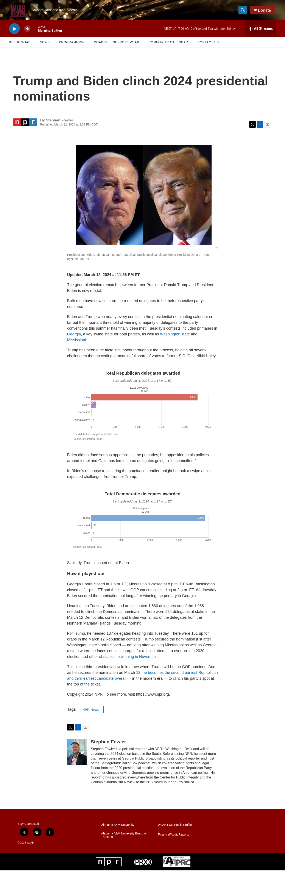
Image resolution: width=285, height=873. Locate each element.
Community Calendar (168, 45)
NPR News (91, 712)
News (45, 45)
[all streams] (260, 31)
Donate (265, 11)
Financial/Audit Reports (173, 837)
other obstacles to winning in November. (123, 659)
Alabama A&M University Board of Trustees (124, 837)
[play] (14, 31)
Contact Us (208, 45)
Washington (170, 337)
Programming (72, 45)
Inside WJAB (20, 45)
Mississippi (76, 342)
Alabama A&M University (117, 827)
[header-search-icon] (243, 11)
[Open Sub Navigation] (34, 45)
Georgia (74, 337)
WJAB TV (101, 45)
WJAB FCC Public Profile (175, 827)
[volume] (27, 31)
